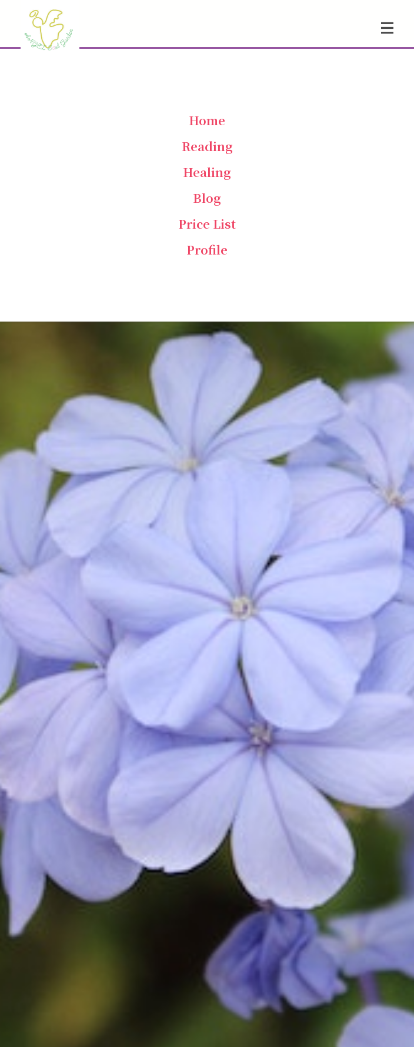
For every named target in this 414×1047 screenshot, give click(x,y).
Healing (207, 171)
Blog (207, 197)
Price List (207, 223)
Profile (207, 249)
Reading (207, 146)
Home (207, 120)
